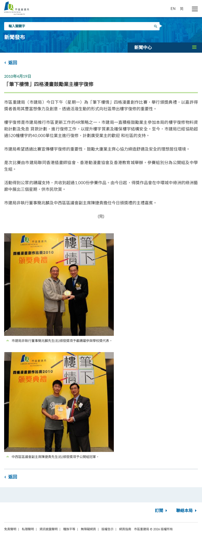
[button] (165, 47)
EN (173, 8)
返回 (10, 62)
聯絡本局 (187, 511)
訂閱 (161, 511)
